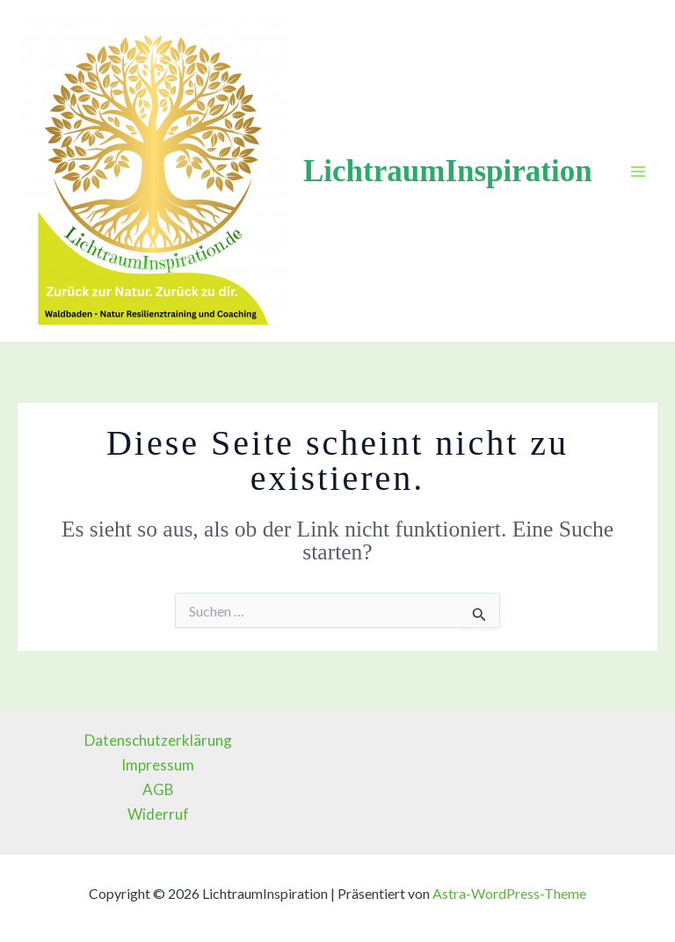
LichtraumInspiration (447, 171)
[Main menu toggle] (638, 171)
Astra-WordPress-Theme (509, 893)
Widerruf (158, 814)
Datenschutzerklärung (158, 740)
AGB (158, 789)
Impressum (157, 765)
